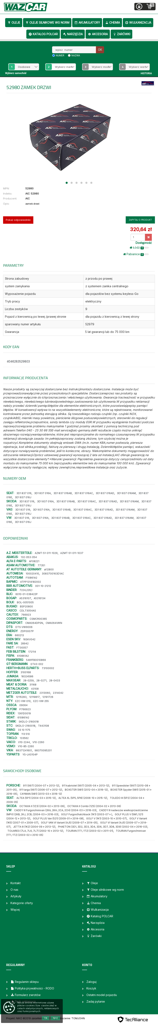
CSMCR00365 (38, 618)
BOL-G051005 (25, 602)
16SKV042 (29, 639)
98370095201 (43, 750)
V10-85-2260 (26, 746)
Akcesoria (98, 34)
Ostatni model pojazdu (101, 995)
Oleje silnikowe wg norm (47, 22)
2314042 (58, 692)
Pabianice (136, 254)
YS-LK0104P (30, 754)
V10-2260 (38, 742)
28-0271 (41, 680)
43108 (35, 688)
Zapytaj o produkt (140, 220)
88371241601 (24, 750)
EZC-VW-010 (23, 701)
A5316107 (25, 598)
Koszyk (91, 988)
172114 (32, 651)
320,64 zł (141, 229)
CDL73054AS (28, 610)
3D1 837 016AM (126, 493)
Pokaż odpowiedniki (18, 219)
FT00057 (22, 647)
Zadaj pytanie (95, 1001)
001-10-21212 (43, 585)
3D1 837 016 (23, 493)
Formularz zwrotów (25, 995)
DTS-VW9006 (24, 627)
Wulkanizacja (138, 22)
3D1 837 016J (23, 497)
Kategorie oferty (21, 903)
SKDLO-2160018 (29, 721)
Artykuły (15, 896)
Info (55, 1018)
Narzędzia (73, 34)
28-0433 (54, 680)
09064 (23, 705)
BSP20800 (26, 606)
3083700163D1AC (53, 573)
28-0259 (28, 680)
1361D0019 (24, 713)
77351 (41, 565)
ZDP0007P (27, 631)
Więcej (15, 909)
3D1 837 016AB (62, 493)
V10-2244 (24, 742)
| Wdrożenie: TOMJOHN (70, 1018)
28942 (25, 643)
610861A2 (23, 655)
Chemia (112, 22)
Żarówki (121, 34)
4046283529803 (18, 361)
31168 (32, 684)
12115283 (21, 696)
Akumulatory (87, 22)
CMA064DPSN (34, 622)
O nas (14, 889)
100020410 (32, 573)
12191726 (47, 696)
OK (100, 49)
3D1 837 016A (42, 493)
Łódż (139, 247)
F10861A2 (31, 577)
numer (60, 55)
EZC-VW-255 (41, 701)
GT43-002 (36, 664)
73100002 (48, 668)
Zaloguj (91, 981)
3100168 (26, 672)
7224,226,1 (26, 590)
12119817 (34, 696)
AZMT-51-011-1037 (71, 553)
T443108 (43, 725)
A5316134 (39, 598)
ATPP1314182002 (30, 581)
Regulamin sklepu (24, 981)
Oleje (13, 22)
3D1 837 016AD (105, 493)
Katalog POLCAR (43, 34)
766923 (26, 614)
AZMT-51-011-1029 (46, 553)
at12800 (49, 569)
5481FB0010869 (36, 659)
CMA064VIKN (54, 622)
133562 (24, 738)
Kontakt (15, 883)
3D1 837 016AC (83, 493)
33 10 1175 (24, 729)
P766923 (25, 709)
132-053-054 (29, 557)
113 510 (25, 733)
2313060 (45, 692)
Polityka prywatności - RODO (32, 988)
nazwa (75, 55)
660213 (19, 635)
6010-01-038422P (26, 594)
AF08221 (34, 561)
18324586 (27, 676)
